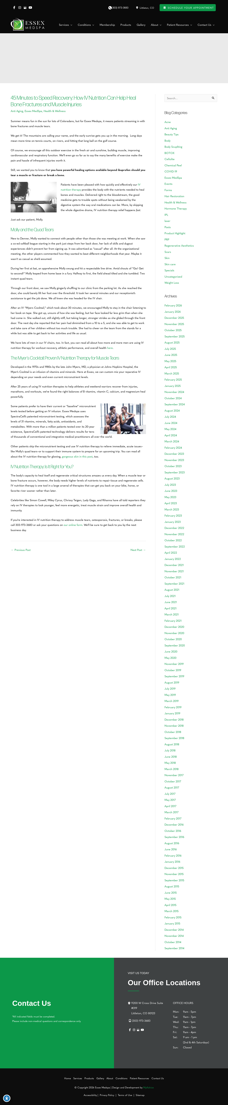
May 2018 (170, 763)
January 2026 (172, 311)
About (110, 1078)
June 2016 (170, 849)
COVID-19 (170, 171)
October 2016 (172, 831)
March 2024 (171, 441)
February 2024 (173, 447)
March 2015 (171, 911)
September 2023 (174, 472)
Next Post (138, 550)
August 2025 (172, 342)
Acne (167, 122)
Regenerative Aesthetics (179, 245)
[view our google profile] (25, 7)
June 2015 (170, 892)
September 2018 (174, 738)
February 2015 (172, 917)
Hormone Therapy (175, 208)
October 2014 (172, 942)
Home (67, 1078)
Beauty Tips (171, 134)
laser (167, 221)
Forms (168, 190)
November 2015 (174, 874)
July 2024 (170, 416)
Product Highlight (174, 233)
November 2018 (174, 725)
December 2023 (174, 454)
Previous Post (21, 550)
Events (168, 184)
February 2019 (172, 707)
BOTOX (169, 153)
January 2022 (172, 559)
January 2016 (172, 861)
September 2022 (174, 546)
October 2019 (172, 670)
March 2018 (171, 769)
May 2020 (170, 658)
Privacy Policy (107, 1095)
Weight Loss (171, 282)
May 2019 (170, 695)
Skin (167, 258)
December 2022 (174, 528)
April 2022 (170, 552)
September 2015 (174, 880)
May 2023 (170, 497)
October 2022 (173, 540)
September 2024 (174, 404)
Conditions (121, 1078)
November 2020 (174, 633)
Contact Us (157, 1078)
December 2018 (174, 719)
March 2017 (171, 812)
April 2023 (170, 503)
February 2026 (173, 305)
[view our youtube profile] (30, 7)
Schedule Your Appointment (188, 7)
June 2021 (170, 602)
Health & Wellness (55, 111)
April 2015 (170, 905)
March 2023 (171, 509)
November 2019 (174, 664)
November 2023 (174, 460)
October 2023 (173, 466)
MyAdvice (148, 1087)
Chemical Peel (173, 165)
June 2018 (170, 756)
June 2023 (170, 491)
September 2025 (174, 336)
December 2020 (174, 627)
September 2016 (174, 837)
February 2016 (172, 855)
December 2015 (174, 868)
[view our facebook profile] (14, 7)
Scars (167, 252)
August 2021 (171, 589)
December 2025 (174, 318)
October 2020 (173, 639)
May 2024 (170, 429)
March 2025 (171, 373)
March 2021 (171, 614)
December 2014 (174, 929)
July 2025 (170, 349)
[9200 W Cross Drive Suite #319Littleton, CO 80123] (148, 1008)
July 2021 (170, 596)
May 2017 (170, 800)
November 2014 (174, 936)
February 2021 (172, 620)
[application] (70, 24)
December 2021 (174, 565)
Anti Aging (17, 111)
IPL (166, 215)
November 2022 (174, 534)
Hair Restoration (174, 196)
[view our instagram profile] (20, 7)
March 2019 (171, 701)
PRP (166, 239)
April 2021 (170, 608)
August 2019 (171, 682)
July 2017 (169, 794)
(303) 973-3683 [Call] (120, 7)
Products (89, 1078)
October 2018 (172, 732)
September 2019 (174, 676)
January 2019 (172, 713)
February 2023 (173, 515)
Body (167, 140)
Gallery (100, 1078)
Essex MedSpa (33, 111)
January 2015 (172, 923)
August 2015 (171, 886)
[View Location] (145, 7)
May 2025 (170, 361)
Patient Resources (139, 1078)
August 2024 (172, 410)
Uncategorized (173, 276)
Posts (167, 227)
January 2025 (172, 386)
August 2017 (171, 787)
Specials (169, 270)
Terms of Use (125, 1095)
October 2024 (173, 398)
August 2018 (171, 744)
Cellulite (169, 159)
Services (77, 1078)
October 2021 (172, 577)
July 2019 (170, 688)
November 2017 (173, 775)
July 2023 (170, 484)
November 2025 (174, 324)
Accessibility (90, 1095)
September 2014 (174, 948)
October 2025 (173, 330)
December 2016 (174, 824)
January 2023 (172, 522)
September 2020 (174, 645)
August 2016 (171, 843)
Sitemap (139, 1095)
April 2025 (170, 367)
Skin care (170, 264)
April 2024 (170, 435)
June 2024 (170, 423)
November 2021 (174, 571)
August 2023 (172, 478)
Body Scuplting (173, 146)
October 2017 (172, 781)
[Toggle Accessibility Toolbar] (6, 1098)
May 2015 (170, 899)
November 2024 (174, 392)
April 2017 (170, 806)
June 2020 (170, 651)
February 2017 (172, 818)
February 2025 (173, 379)
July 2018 (170, 750)
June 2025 (170, 355)
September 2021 (174, 583)
